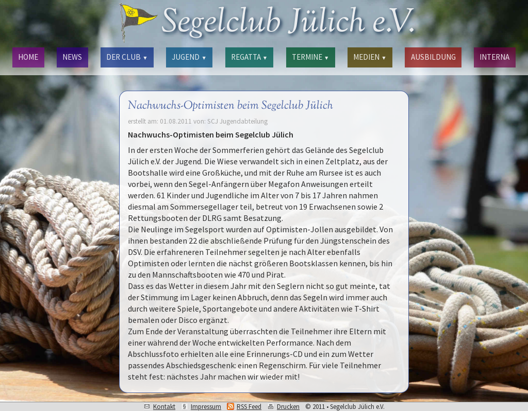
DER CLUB (126, 57)
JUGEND (189, 57)
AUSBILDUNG (433, 57)
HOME (28, 57)
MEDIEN (369, 57)
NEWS (72, 57)
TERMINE (310, 57)
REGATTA (249, 57)
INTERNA (494, 57)
